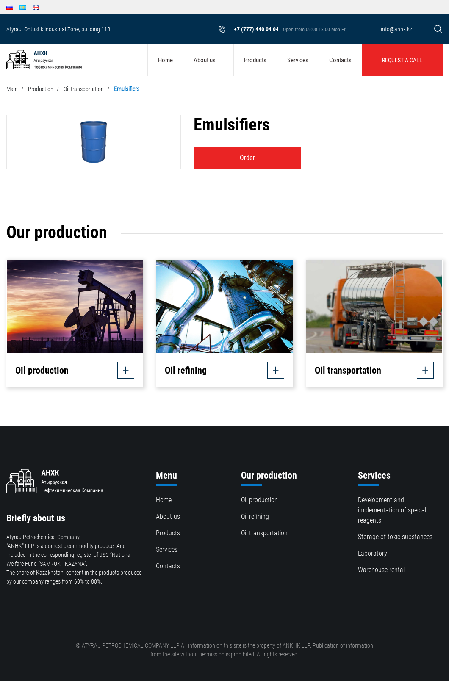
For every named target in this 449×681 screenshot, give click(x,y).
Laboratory (372, 553)
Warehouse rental (381, 570)
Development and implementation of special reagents (392, 510)
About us (205, 60)
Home (165, 60)
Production (40, 89)
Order (247, 158)
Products (255, 60)
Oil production (259, 500)
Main (12, 89)
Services (297, 60)
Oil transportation (84, 89)
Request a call (402, 60)
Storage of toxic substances (395, 537)
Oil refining (255, 516)
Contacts (340, 60)
